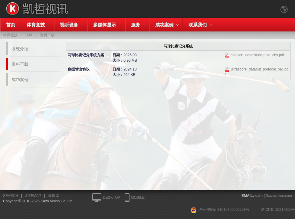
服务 (135, 24)
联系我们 (197, 24)
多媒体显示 (104, 24)
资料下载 (19, 64)
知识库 (53, 196)
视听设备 (69, 24)
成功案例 (164, 24)
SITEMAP (33, 196)
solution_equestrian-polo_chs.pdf (257, 55)
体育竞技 (36, 24)
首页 (10, 24)
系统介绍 (19, 48)
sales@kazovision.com (273, 196)
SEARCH (10, 196)
